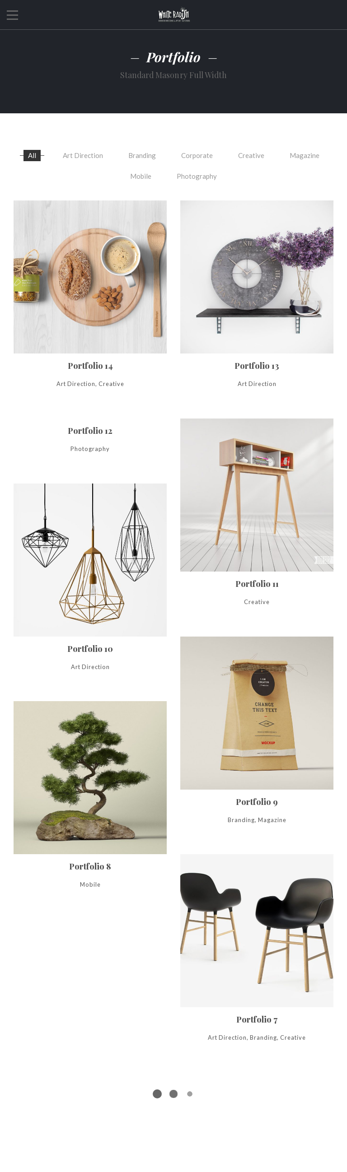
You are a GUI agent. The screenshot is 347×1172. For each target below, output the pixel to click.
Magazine (304, 155)
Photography (197, 176)
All (32, 155)
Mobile (140, 176)
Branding (142, 155)
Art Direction (83, 155)
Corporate (197, 155)
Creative (251, 155)
